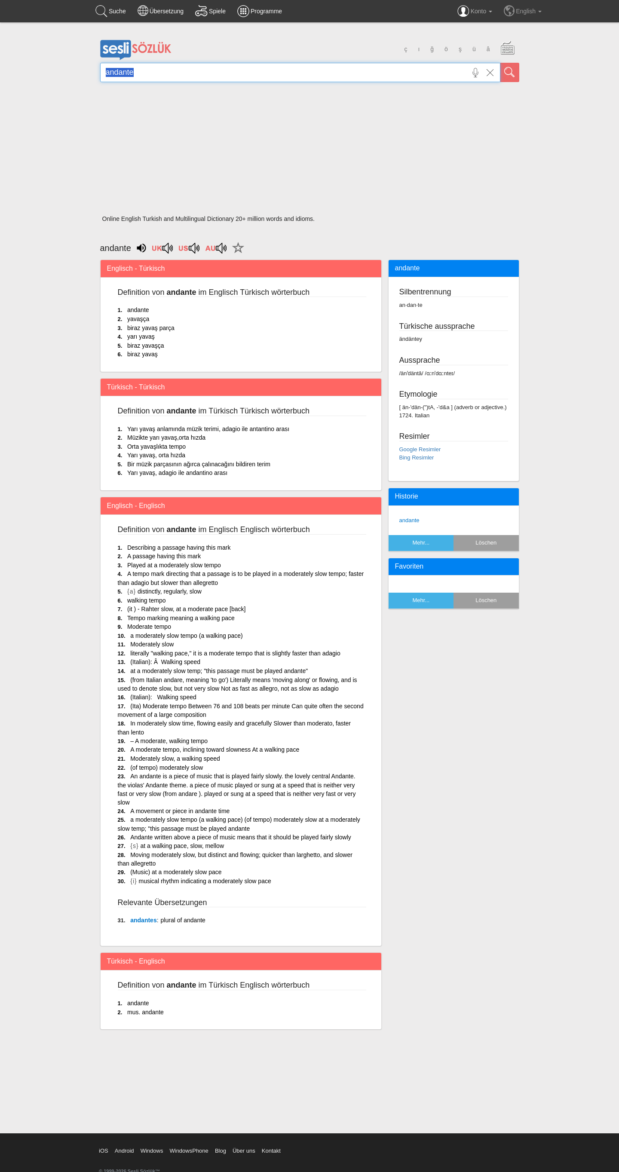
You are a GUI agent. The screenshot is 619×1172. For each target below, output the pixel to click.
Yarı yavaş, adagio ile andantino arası (177, 472)
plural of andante (183, 920)
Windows (152, 1151)
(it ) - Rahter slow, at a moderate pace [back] (186, 609)
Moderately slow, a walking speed (175, 758)
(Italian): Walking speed (163, 697)
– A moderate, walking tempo (169, 740)
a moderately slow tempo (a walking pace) (186, 635)
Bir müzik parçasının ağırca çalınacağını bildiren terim (198, 464)
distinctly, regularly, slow (170, 591)
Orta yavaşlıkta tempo (156, 446)
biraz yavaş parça (151, 327)
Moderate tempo (149, 626)
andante (138, 309)
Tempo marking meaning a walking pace (181, 618)
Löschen (485, 542)
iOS (103, 1151)
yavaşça (138, 318)
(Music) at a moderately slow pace (175, 872)
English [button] (523, 10)
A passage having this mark (164, 556)
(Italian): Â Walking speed (165, 661)
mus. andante (145, 1012)
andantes (143, 920)
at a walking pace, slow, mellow (182, 845)
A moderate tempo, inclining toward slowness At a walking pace (214, 749)
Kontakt (271, 1151)
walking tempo (146, 600)
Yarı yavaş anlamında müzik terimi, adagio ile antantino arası (208, 428)
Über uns (244, 1151)
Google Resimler (420, 449)
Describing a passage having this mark (178, 547)
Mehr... (420, 542)
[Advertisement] (309, 151)
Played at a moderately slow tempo (174, 565)
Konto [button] (474, 11)
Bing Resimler (416, 457)
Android (124, 1151)
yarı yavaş (141, 336)
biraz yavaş (142, 354)
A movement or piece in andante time (180, 811)
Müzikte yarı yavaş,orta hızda (166, 437)
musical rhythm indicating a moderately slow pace (205, 881)
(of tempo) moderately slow (166, 767)
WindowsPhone (188, 1151)
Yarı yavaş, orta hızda (156, 455)
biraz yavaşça (145, 345)
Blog (220, 1151)
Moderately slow (152, 644)
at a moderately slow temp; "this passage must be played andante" (219, 670)
